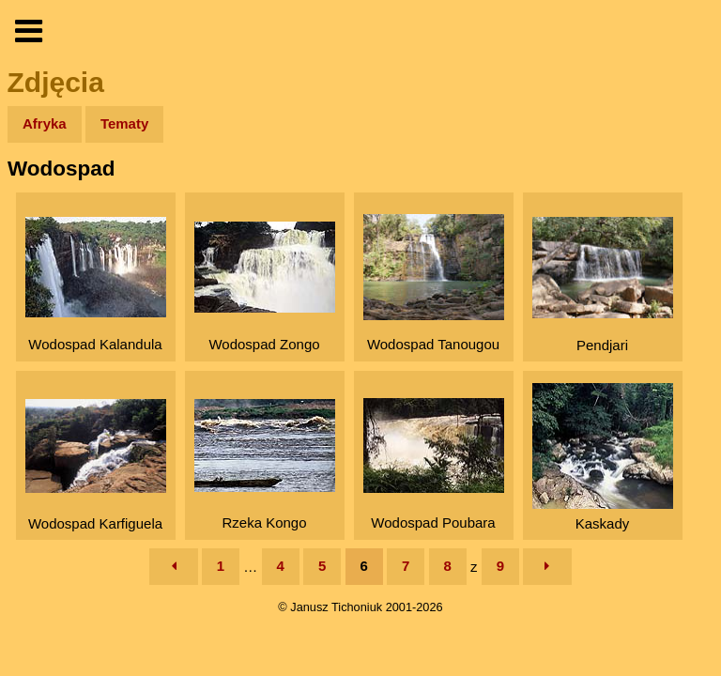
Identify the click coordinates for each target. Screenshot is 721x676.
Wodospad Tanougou (433, 283)
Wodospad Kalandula (95, 284)
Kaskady (602, 457)
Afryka (45, 123)
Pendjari (602, 285)
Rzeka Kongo (264, 464)
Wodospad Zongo (264, 287)
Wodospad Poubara (433, 464)
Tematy (124, 123)
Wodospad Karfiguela (95, 465)
